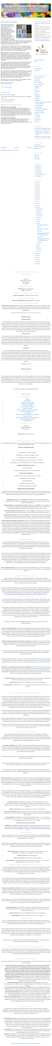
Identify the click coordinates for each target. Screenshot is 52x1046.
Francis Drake (40, 236)
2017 (37, 201)
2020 (37, 195)
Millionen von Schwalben (39, 146)
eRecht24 (29, 363)
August (38, 217)
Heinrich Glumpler (6, 94)
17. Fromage (37, 116)
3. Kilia (35, 89)
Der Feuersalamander (8, 82)
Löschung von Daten (27, 416)
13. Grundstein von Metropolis (40, 109)
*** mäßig (36, 169)
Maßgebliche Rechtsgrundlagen (27, 403)
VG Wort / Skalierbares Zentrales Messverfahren (27, 409)
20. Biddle (36, 121)
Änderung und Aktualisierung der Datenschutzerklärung (27, 417)
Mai (37, 223)
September (39, 215)
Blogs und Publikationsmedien (27, 411)
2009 (37, 261)
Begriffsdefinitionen (27, 420)
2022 (37, 191)
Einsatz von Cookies (27, 408)
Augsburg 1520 (37, 148)
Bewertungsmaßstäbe (45, 40)
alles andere (37, 70)
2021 (37, 193)
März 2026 (36, 156)
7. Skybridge (37, 96)
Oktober (38, 213)
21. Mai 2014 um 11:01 (7, 101)
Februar (38, 248)
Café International (8, 83)
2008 (37, 263)
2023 (37, 188)
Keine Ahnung (37, 144)
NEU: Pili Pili (37, 80)
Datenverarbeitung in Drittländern (27, 406)
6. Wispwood (37, 95)
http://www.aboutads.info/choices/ (43, 660)
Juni (38, 221)
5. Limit (36, 93)
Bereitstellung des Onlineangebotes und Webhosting (27, 414)
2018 (37, 199)
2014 (37, 207)
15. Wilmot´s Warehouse (39, 112)
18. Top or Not (37, 118)
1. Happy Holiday (38, 86)
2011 (37, 257)
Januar (38, 251)
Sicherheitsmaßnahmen (27, 405)
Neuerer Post (3, 147)
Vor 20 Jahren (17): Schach (9, 22)
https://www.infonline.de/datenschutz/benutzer (26, 727)
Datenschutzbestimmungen (21, 114)
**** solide (36, 170)
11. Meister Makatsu (38, 105)
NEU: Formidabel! (38, 82)
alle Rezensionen (38, 68)
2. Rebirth (36, 87)
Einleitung (27, 399)
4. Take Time (37, 91)
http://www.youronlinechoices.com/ (17, 662)
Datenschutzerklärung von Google (8, 115)
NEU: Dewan (37, 78)
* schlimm (36, 165)
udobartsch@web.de (29, 288)
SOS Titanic (39, 231)
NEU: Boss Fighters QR (39, 77)
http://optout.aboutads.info (38, 662)
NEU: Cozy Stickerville (39, 84)
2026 (37, 182)
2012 (37, 255)
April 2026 (36, 155)
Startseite (17, 147)
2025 (37, 184)
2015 (37, 205)
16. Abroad (36, 114)
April (38, 244)
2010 (37, 259)
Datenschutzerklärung (39, 60)
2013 (37, 253)
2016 (37, 203)
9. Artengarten (37, 100)
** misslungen (37, 167)
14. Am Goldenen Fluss (39, 110)
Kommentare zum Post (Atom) (12, 150)
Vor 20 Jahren (8, 87)
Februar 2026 (37, 158)
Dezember (39, 209)
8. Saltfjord (36, 98)
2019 (37, 197)
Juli (37, 219)
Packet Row (39, 242)
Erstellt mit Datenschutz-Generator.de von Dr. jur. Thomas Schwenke (26, 312)
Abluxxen (39, 227)
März (38, 246)
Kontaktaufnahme (27, 413)
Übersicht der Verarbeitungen (27, 402)
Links (35, 61)
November (39, 211)
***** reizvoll (37, 172)
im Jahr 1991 (27, 52)
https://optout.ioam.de (7, 725)
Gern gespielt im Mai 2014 (42, 225)
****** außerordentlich (39, 174)
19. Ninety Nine (37, 119)
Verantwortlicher (27, 400)
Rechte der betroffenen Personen (27, 419)
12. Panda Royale (38, 107)
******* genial (37, 176)
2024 (37, 186)
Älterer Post (29, 147)
